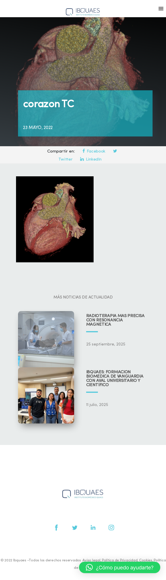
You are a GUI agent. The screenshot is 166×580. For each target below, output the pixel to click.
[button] (119, 567)
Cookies (145, 560)
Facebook (93, 151)
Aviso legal (91, 560)
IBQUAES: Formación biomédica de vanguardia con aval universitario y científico (114, 378)
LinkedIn (90, 159)
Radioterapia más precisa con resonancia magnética (115, 320)
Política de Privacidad (119, 560)
